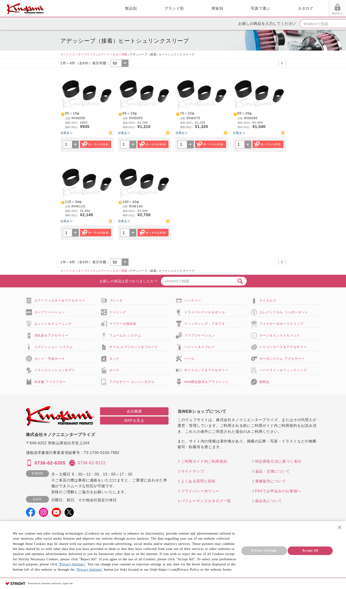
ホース (114, 370)
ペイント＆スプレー (199, 347)
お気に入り (303, 13)
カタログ (255, 8)
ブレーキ (116, 300)
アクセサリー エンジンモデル (132, 382)
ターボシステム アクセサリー (282, 358)
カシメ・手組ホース (49, 358)
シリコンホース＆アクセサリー (283, 347)
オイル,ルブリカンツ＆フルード (133, 347)
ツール (189, 358)
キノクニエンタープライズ (78, 54)
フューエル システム (125, 335)
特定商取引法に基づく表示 (278, 461)
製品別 (80, 8)
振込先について (268, 501)
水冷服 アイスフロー (50, 382)
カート (339, 9)
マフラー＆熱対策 (122, 324)
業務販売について (270, 481)
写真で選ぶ (210, 8)
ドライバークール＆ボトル (204, 312)
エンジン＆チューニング (53, 324)
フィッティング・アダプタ (204, 324)
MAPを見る (134, 420)
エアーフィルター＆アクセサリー (59, 300)
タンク (114, 358)
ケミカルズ (267, 300)
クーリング (117, 312)
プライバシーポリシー (200, 491)
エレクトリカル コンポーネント (283, 312)
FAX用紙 (320, 13)
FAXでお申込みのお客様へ (278, 491)
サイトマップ (192, 471)
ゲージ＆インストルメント (279, 335)
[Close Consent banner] (340, 527)
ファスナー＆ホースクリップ (281, 324)
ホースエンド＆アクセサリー (206, 370)
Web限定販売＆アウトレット (206, 382)
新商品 (264, 382)
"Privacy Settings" (71, 564)
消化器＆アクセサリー (51, 335)
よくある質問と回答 (198, 481)
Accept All (310, 550)
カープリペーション (49, 312)
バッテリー (192, 300)
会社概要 (134, 411)
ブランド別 (124, 8)
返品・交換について (272, 471)
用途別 (167, 8)
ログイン (285, 13)
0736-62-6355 (50, 462)
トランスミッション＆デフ (54, 370)
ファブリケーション (199, 335)
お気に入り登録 (110, 133)
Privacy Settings (264, 550)
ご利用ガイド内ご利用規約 (204, 461)
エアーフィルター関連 (112, 54)
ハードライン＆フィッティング (283, 370)
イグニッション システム (53, 347)
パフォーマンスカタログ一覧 (206, 501)
